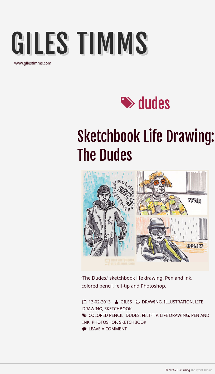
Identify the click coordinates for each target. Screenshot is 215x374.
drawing (152, 302)
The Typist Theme (201, 370)
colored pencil (106, 315)
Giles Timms (80, 43)
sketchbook (117, 309)
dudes (133, 315)
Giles (126, 302)
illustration (178, 302)
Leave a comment (108, 329)
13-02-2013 (100, 302)
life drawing (174, 315)
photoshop (104, 322)
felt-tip (150, 315)
